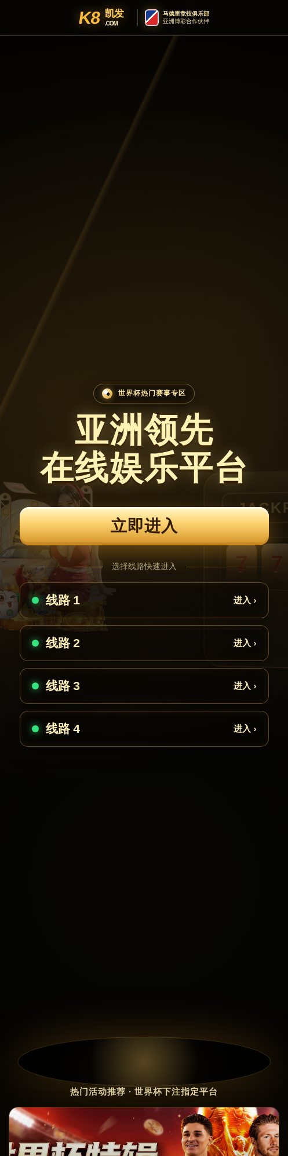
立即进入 (144, 526)
